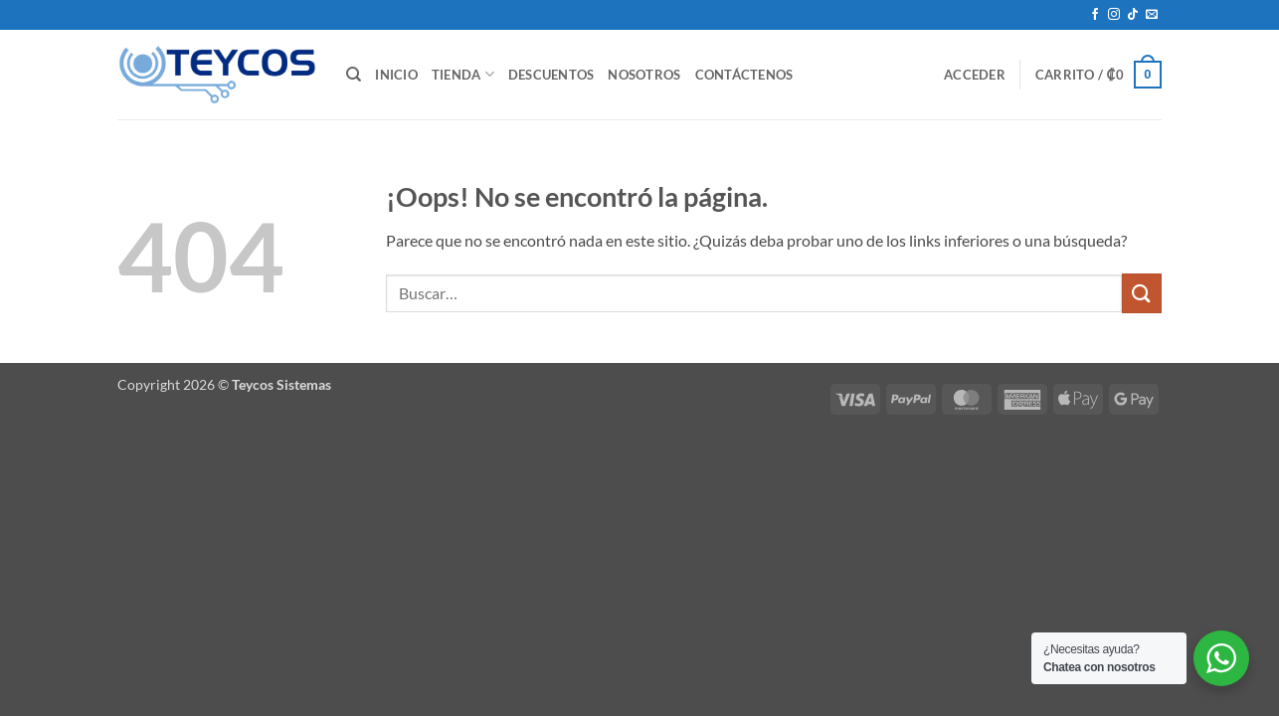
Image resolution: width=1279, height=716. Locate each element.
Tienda (463, 74)
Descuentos (551, 75)
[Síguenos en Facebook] (1095, 15)
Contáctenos (744, 75)
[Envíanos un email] (1152, 15)
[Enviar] (1142, 292)
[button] (974, 74)
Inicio (396, 75)
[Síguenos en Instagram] (1114, 15)
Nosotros (644, 75)
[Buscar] (353, 74)
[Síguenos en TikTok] (1133, 15)
